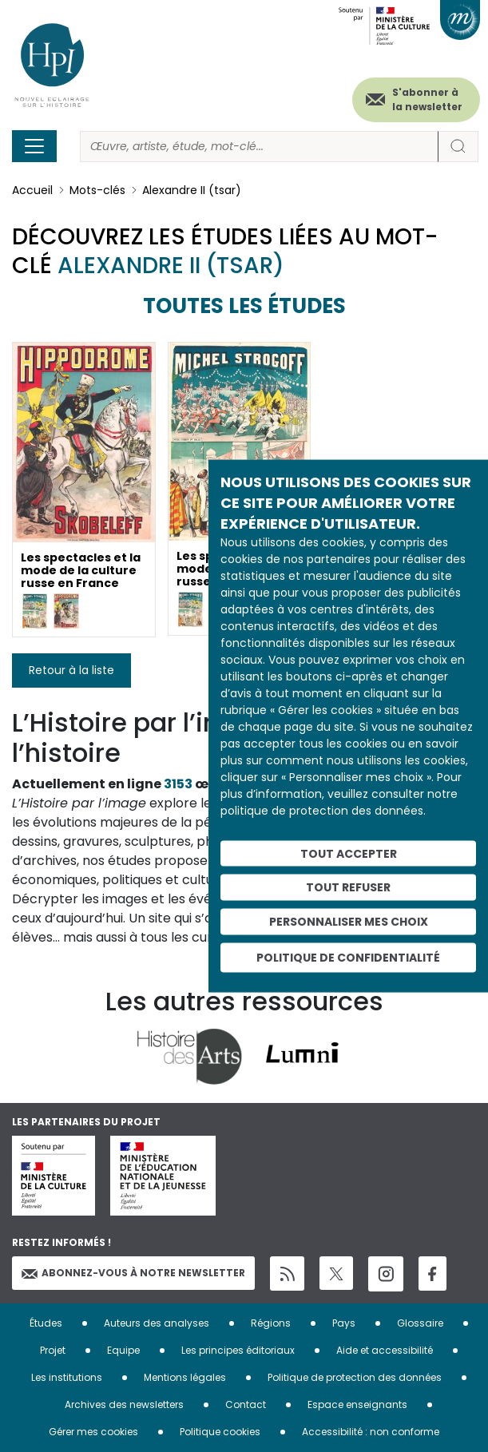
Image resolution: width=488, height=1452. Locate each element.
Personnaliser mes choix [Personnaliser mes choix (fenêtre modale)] (348, 922)
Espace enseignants (357, 1404)
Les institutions (66, 1377)
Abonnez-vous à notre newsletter (133, 1272)
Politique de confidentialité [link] (348, 957)
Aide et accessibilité (384, 1350)
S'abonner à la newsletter (427, 99)
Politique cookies (220, 1431)
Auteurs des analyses (156, 1323)
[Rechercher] (259, 146)
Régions (271, 1323)
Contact (245, 1404)
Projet (52, 1350)
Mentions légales (185, 1377)
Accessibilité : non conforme (370, 1431)
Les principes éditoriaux (238, 1350)
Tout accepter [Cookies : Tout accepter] (348, 853)
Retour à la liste (71, 670)
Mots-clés (97, 190)
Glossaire (420, 1323)
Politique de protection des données (355, 1377)
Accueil (32, 190)
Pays (343, 1323)
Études (46, 1323)
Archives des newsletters (124, 1404)
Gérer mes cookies (93, 1431)
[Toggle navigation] (34, 146)
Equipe (123, 1350)
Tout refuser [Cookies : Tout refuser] (348, 887)
